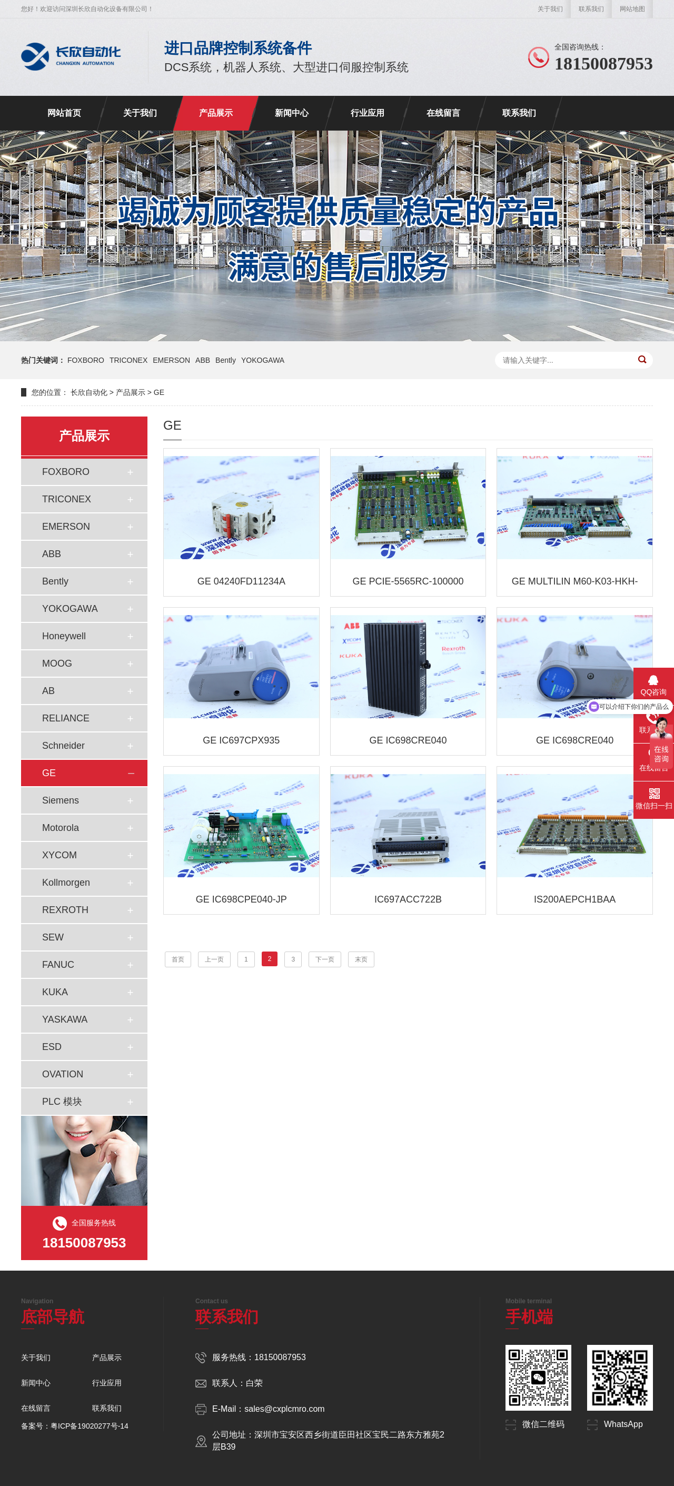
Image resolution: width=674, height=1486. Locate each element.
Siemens (60, 800)
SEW (53, 937)
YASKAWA (64, 1019)
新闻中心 (292, 112)
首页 (178, 959)
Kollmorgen (66, 882)
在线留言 (443, 112)
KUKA (55, 992)
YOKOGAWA (262, 360)
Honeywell (64, 636)
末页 (361, 959)
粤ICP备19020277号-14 (89, 1426)
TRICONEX (128, 360)
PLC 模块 (62, 1101)
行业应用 (367, 112)
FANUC (58, 964)
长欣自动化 (89, 392)
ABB (202, 360)
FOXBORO (85, 360)
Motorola (60, 828)
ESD (52, 1047)
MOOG (57, 663)
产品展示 (216, 112)
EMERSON (171, 360)
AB (48, 691)
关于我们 (550, 9)
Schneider (63, 745)
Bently (225, 360)
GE (159, 392)
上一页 (214, 959)
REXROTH (65, 910)
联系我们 (591, 9)
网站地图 (632, 9)
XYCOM (59, 855)
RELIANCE (66, 718)
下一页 (324, 959)
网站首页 (64, 112)
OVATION (62, 1074)
